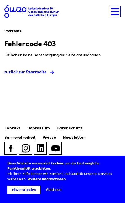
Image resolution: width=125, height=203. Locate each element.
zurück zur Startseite (25, 71)
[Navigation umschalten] (115, 11)
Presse (49, 137)
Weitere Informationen (47, 179)
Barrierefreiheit (20, 137)
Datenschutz (69, 127)
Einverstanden (24, 189)
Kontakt (12, 127)
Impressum (38, 127)
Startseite (13, 31)
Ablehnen (53, 190)
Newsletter (74, 137)
